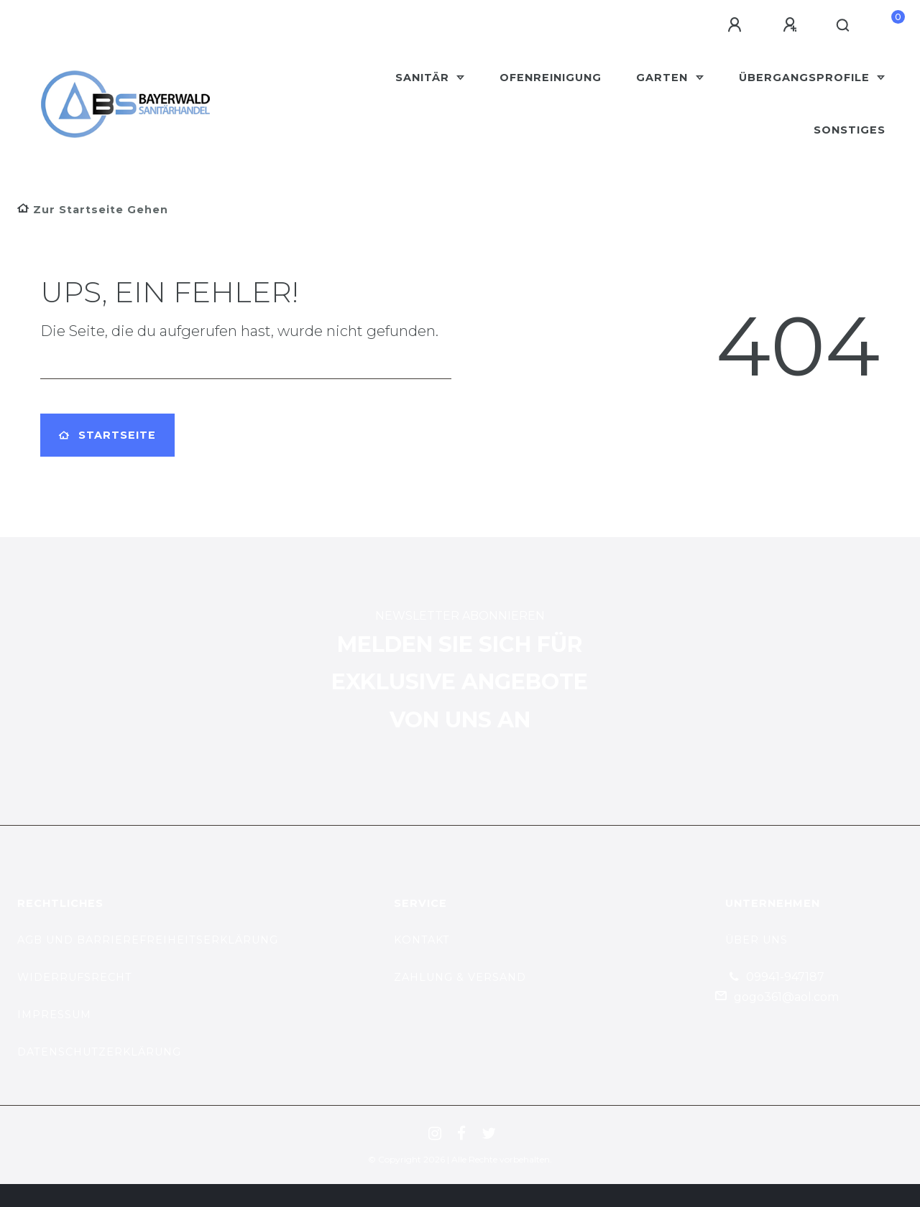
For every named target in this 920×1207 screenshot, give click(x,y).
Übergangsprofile (806, 77)
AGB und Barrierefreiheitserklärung (147, 939)
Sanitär (424, 77)
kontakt (422, 939)
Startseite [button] (107, 435)
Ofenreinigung (551, 77)
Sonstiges (850, 130)
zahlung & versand (460, 977)
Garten (663, 77)
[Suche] (843, 26)
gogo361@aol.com (786, 997)
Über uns (756, 939)
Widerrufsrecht (74, 977)
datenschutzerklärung (99, 1051)
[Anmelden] (736, 25)
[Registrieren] (792, 25)
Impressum (54, 1014)
